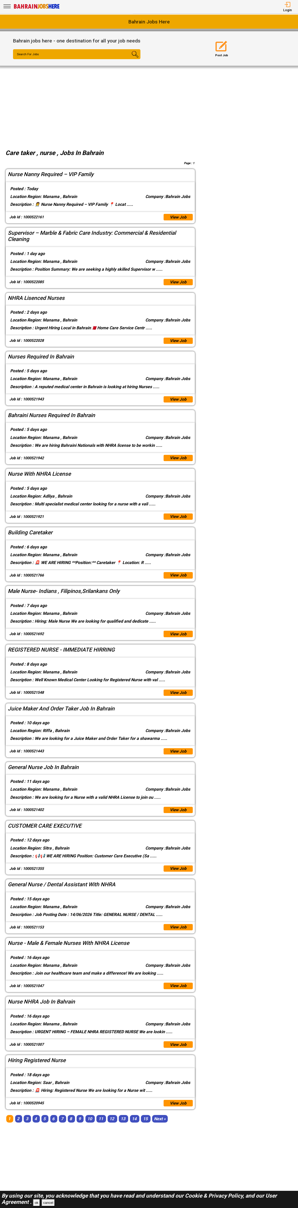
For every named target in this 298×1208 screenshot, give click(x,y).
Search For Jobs (28, 54)
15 (145, 1125)
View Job (178, 217)
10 (89, 1125)
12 (111, 1125)
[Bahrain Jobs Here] (36, 8)
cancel (48, 1203)
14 (134, 1125)
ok (36, 1203)
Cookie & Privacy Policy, (215, 1196)
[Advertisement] (149, 104)
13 (123, 1125)
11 (100, 1125)
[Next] (160, 1125)
